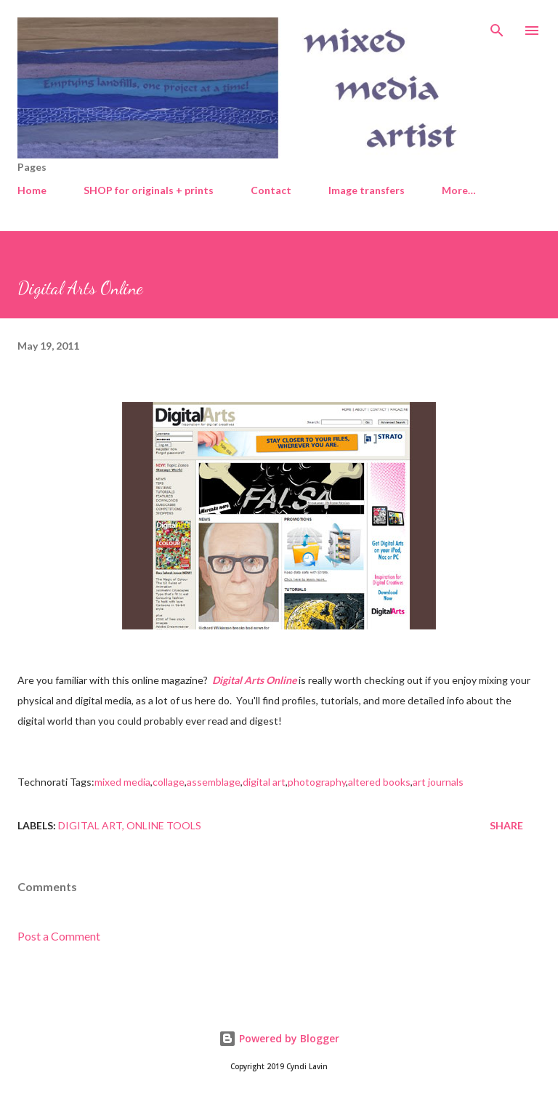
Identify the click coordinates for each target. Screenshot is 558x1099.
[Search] (497, 26)
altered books (379, 782)
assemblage (213, 782)
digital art (264, 782)
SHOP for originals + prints (149, 190)
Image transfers (366, 190)
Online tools (163, 825)
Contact (271, 190)
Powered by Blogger (279, 1038)
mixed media (122, 782)
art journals (438, 782)
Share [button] (506, 825)
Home (31, 190)
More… (459, 190)
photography (317, 782)
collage (169, 782)
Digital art (90, 825)
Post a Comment (58, 936)
